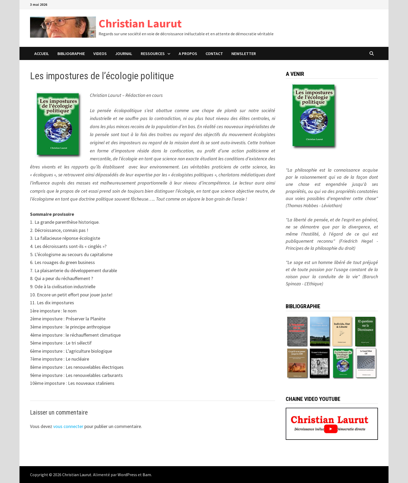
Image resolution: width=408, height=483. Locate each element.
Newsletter (243, 53)
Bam (147, 474)
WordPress (127, 474)
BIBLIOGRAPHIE (71, 53)
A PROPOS (188, 53)
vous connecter (68, 426)
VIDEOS (100, 53)
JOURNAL (123, 53)
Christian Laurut (140, 23)
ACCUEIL (41, 53)
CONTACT (214, 53)
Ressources (153, 53)
